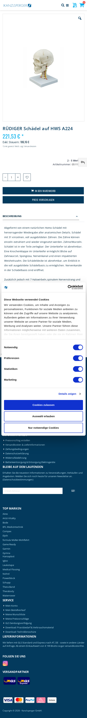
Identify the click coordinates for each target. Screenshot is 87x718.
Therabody (8, 591)
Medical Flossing (11, 569)
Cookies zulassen (43, 404)
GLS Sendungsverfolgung (18, 623)
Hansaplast (8, 556)
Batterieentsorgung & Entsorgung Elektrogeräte (30, 462)
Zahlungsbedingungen (17, 449)
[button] (79, 21)
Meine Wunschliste (15, 614)
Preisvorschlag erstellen (17, 440)
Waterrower (9, 596)
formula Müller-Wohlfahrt (16, 540)
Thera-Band (9, 587)
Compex (7, 531)
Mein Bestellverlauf (15, 610)
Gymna (6, 553)
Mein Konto (11, 606)
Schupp (6, 582)
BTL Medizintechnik (13, 527)
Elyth (5, 536)
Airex (5, 514)
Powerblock (9, 578)
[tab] (43, 216)
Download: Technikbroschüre (20, 632)
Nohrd (6, 574)
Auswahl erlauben (43, 416)
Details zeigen (67, 393)
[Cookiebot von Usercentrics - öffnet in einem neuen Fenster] (67, 287)
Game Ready (9, 544)
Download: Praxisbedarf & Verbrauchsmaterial (29, 627)
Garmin (6, 549)
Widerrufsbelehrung (15, 458)
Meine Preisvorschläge (17, 619)
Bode (5, 523)
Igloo (5, 561)
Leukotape (8, 565)
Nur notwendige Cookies (43, 427)
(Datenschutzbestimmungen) (18, 479)
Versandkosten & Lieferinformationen (25, 445)
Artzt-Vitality (9, 518)
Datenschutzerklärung (17, 453)
